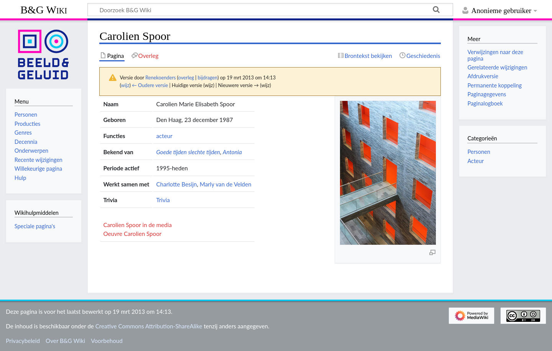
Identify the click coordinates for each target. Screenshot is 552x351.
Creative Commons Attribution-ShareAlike (148, 326)
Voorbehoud (106, 340)
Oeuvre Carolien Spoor (132, 233)
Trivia (163, 199)
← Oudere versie (150, 85)
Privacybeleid (23, 340)
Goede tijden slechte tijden (188, 151)
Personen (478, 151)
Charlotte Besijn (176, 184)
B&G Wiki (43, 10)
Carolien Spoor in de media (137, 224)
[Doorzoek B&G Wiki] (270, 9)
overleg (186, 77)
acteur (164, 135)
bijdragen (207, 77)
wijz (125, 85)
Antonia (232, 151)
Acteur (475, 161)
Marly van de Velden (225, 184)
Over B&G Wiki (65, 340)
